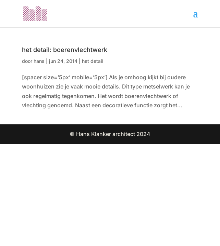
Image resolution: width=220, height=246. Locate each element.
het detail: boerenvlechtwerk (64, 49)
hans (39, 61)
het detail (92, 61)
